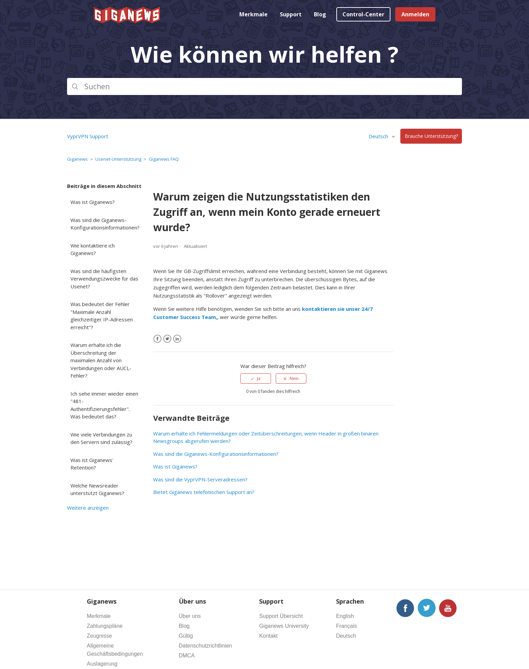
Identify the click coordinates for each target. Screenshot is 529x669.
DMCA (187, 655)
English (345, 616)
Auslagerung (102, 664)
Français (346, 626)
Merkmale (253, 14)
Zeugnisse (99, 636)
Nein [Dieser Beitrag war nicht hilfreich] (294, 378)
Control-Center (363, 14)
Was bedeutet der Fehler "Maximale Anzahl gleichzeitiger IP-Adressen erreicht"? (101, 316)
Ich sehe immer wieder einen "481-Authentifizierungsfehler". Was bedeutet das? (104, 405)
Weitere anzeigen (88, 507)
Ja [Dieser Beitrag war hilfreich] (258, 378)
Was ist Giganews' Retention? (91, 464)
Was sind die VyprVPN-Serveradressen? (200, 479)
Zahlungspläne (105, 626)
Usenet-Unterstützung (118, 159)
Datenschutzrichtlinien (205, 646)
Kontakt (268, 636)
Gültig (186, 636)
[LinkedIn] (177, 339)
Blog (320, 14)
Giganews (77, 159)
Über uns (190, 616)
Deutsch (379, 136)
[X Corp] (167, 339)
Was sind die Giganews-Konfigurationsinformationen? (105, 224)
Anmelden (415, 14)
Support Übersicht (281, 616)
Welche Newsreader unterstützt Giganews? (97, 489)
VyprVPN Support (87, 136)
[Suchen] (264, 86)
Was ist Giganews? (92, 201)
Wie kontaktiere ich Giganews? (92, 249)
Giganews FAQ (164, 159)
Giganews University (284, 626)
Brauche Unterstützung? (431, 136)
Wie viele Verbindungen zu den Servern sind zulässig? (101, 438)
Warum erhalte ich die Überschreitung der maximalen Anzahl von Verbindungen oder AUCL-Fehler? (100, 360)
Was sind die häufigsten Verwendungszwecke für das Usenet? (104, 279)
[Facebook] (157, 339)
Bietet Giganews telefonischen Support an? (203, 492)
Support (291, 14)
